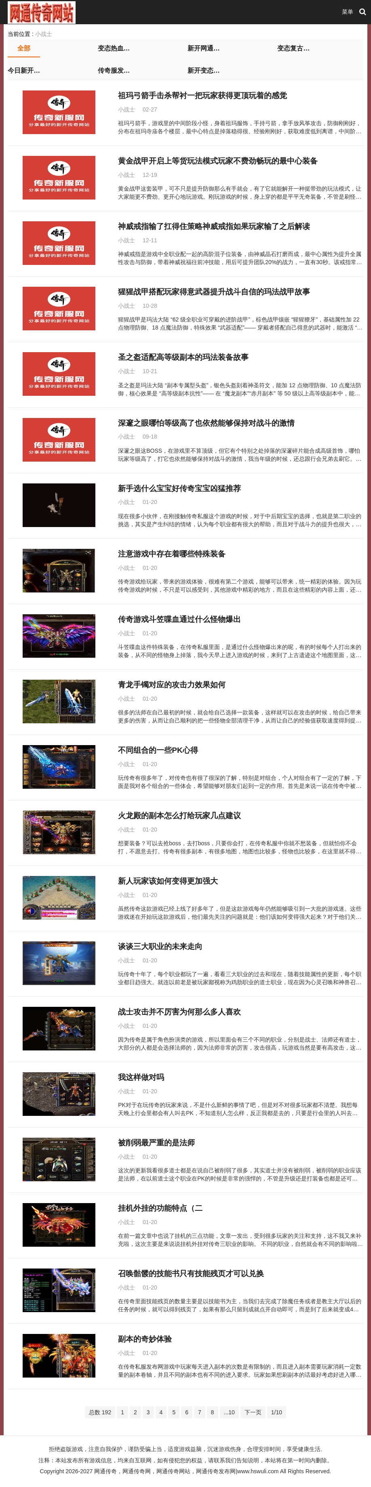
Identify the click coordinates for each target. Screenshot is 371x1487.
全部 (23, 48)
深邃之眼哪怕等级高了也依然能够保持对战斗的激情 (206, 423)
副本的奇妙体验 (145, 1339)
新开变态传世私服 (204, 70)
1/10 (276, 1412)
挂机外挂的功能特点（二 (160, 1208)
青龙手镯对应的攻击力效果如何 (172, 684)
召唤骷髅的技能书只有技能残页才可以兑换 (191, 1273)
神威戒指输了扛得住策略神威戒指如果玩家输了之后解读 (214, 226)
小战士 (43, 34)
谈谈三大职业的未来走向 (160, 946)
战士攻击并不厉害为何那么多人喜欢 (179, 1012)
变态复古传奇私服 (293, 48)
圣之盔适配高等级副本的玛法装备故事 (183, 357)
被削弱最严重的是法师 (156, 1142)
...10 (229, 1412)
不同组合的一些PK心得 (158, 750)
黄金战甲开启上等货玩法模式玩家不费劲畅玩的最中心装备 (218, 161)
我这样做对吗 (141, 1077)
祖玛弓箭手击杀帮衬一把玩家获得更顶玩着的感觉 (202, 95)
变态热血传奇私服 (114, 48)
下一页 (253, 1412)
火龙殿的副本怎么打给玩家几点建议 (179, 815)
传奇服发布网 (114, 70)
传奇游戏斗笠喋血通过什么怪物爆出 (179, 619)
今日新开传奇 (24, 70)
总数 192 (100, 1412)
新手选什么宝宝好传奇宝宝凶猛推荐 (179, 488)
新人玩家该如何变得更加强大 (168, 881)
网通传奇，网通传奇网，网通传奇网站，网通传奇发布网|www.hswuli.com (186, 1471)
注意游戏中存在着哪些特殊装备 (172, 554)
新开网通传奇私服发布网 (204, 48)
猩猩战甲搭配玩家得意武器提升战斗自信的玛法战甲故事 (214, 292)
